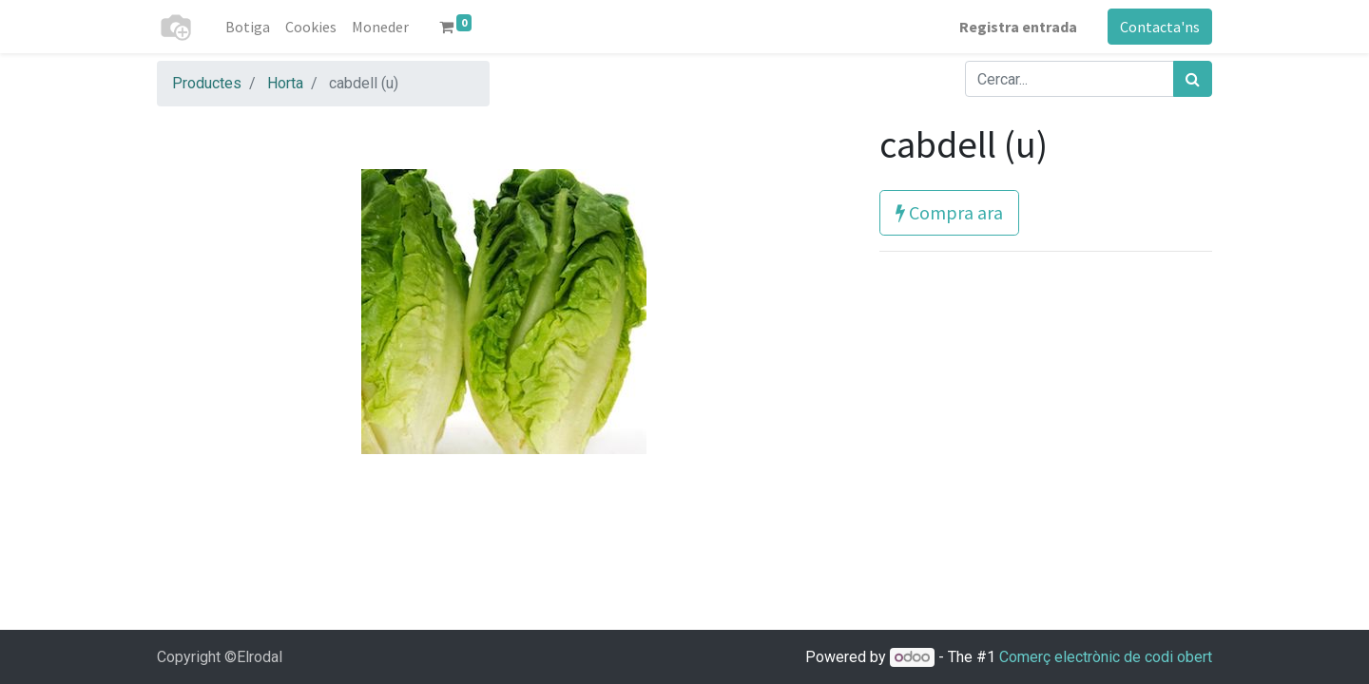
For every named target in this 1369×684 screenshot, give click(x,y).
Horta (285, 83)
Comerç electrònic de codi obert (1105, 657)
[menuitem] (248, 27)
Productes (206, 83)
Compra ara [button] (949, 212)
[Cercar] (1192, 79)
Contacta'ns (1160, 26)
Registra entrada (1018, 26)
